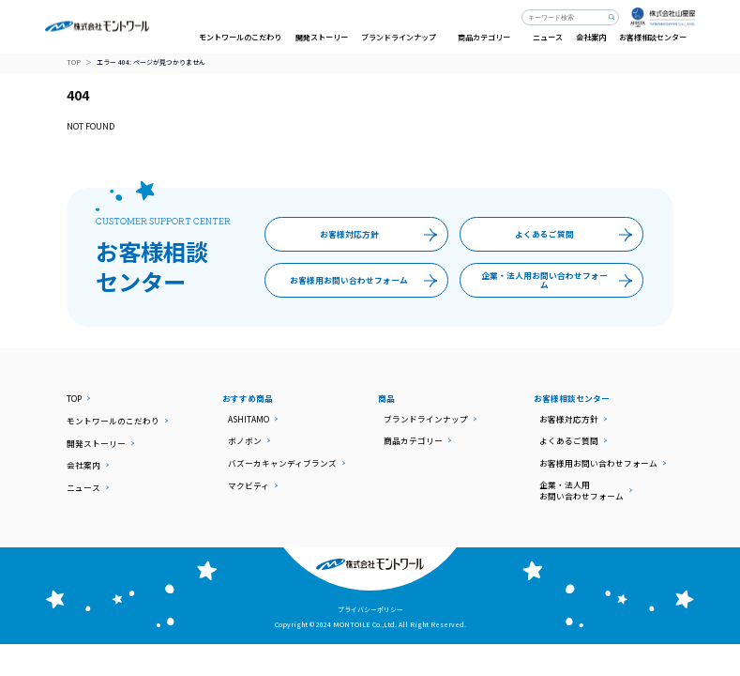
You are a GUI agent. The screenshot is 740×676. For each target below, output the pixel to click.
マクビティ (248, 485)
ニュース (548, 37)
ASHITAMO (248, 418)
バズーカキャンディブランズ (282, 463)
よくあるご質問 (578, 235)
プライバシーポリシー (370, 609)
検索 (611, 16)
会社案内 (591, 37)
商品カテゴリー (413, 440)
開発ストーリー (321, 37)
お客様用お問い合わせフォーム (368, 280)
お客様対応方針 (383, 235)
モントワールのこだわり (240, 37)
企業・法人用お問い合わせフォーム (561, 280)
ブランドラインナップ (426, 418)
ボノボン (245, 440)
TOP (74, 62)
